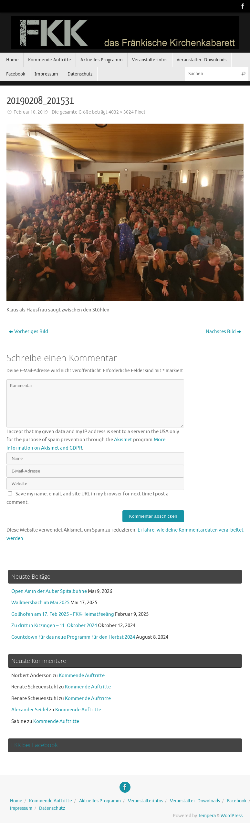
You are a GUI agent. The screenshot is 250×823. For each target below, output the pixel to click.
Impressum (21, 808)
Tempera (207, 815)
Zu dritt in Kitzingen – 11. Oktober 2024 (54, 626)
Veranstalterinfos (145, 801)
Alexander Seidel (29, 710)
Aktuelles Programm (100, 801)
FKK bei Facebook (34, 745)
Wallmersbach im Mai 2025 (40, 603)
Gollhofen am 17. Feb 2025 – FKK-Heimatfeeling (62, 614)
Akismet (123, 440)
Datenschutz (52, 808)
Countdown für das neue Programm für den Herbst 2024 (73, 637)
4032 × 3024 (121, 112)
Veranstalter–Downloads (195, 801)
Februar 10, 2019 (31, 112)
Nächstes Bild (223, 332)
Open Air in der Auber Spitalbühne (49, 591)
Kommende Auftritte (82, 676)
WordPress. (232, 815)
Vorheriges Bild (28, 332)
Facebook (236, 801)
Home (16, 801)
